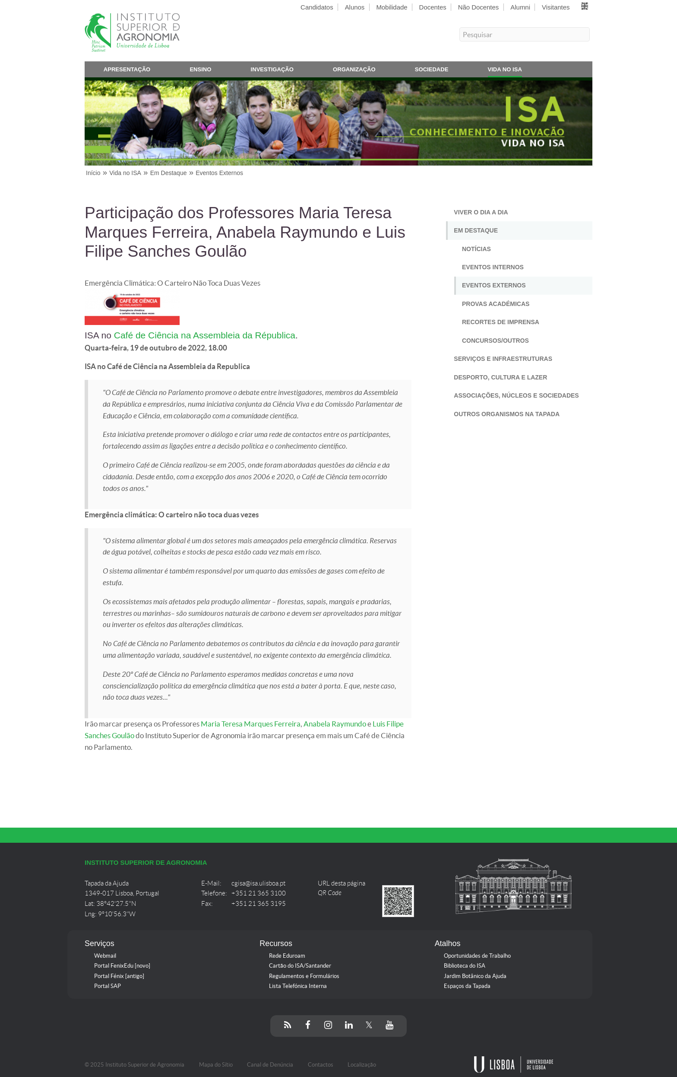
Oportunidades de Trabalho (477, 956)
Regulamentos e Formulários (304, 976)
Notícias (476, 248)
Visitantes (555, 7)
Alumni (520, 7)
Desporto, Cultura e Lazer (500, 377)
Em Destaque (476, 230)
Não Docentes (478, 7)
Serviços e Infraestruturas (503, 358)
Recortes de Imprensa (500, 322)
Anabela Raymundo (335, 724)
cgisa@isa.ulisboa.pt (258, 883)
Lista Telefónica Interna (298, 986)
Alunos (355, 7)
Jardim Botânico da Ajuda (475, 976)
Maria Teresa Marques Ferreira (251, 724)
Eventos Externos (494, 285)
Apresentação (127, 71)
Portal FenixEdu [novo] (122, 965)
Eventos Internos (493, 267)
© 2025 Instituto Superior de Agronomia (134, 1064)
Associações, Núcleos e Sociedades (516, 395)
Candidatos (317, 7)
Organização (354, 71)
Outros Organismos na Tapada (507, 414)
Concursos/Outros (495, 340)
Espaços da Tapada (467, 986)
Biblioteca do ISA (464, 965)
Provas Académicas (495, 303)
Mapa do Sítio (216, 1064)
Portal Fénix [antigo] (119, 976)
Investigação (272, 71)
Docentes (432, 7)
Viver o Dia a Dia (481, 212)
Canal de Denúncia (270, 1064)
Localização (362, 1064)
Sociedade (432, 71)
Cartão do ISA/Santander (300, 965)
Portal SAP (107, 986)
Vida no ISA (505, 71)
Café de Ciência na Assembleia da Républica (204, 335)
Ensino (200, 71)
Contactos (320, 1064)
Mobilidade (391, 7)
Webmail (105, 956)
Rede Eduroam (287, 956)
